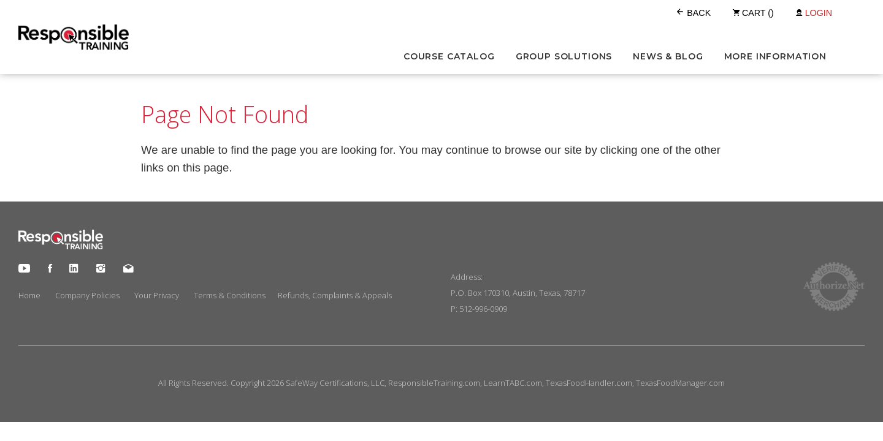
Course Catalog (449, 56)
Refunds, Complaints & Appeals (335, 295)
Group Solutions (564, 56)
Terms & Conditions (230, 295)
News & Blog (668, 56)
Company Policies (87, 295)
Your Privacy (156, 295)
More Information (775, 56)
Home (29, 295)
